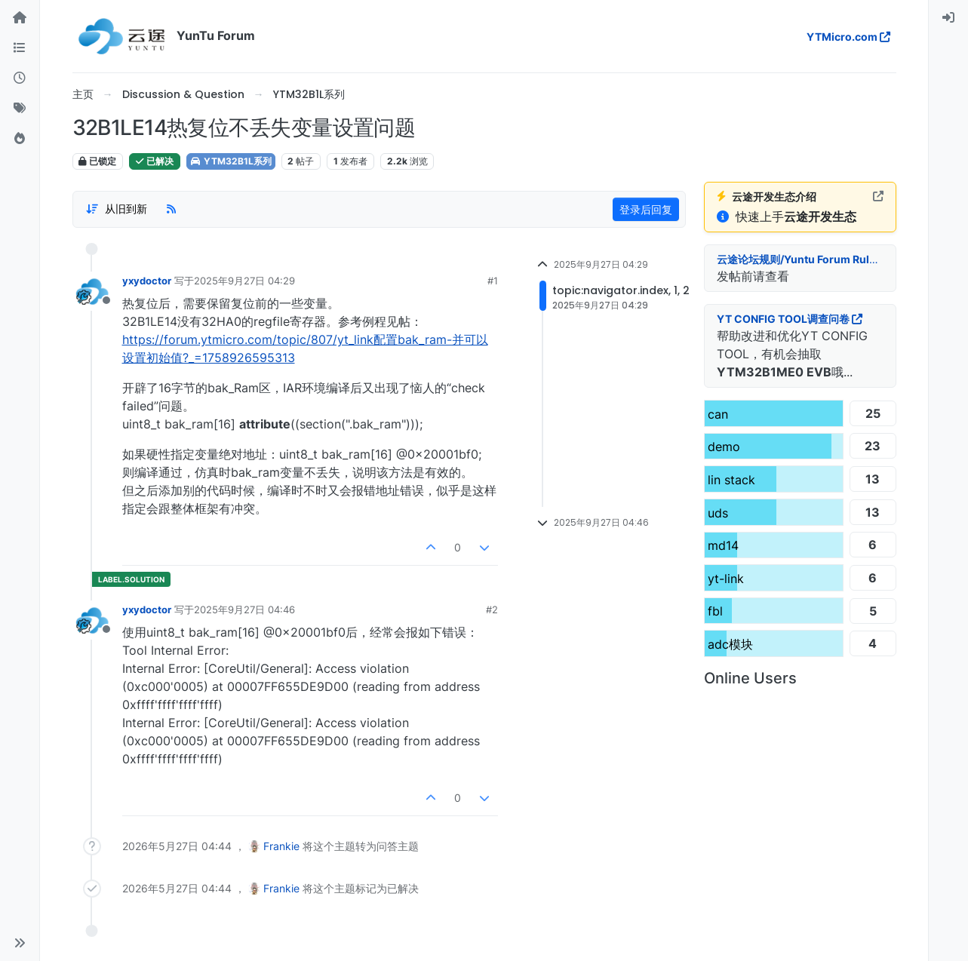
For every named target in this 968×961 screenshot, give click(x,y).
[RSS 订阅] (171, 209)
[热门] (19, 139)
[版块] (19, 48)
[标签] (19, 109)
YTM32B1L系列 (231, 161)
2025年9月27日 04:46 (244, 609)
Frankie (281, 846)
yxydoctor (146, 281)
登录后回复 (645, 209)
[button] (19, 943)
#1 (492, 281)
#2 (492, 609)
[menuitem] (948, 18)
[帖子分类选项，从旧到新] (117, 209)
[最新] (19, 78)
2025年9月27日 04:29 (244, 281)
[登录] (948, 18)
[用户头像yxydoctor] (92, 291)
